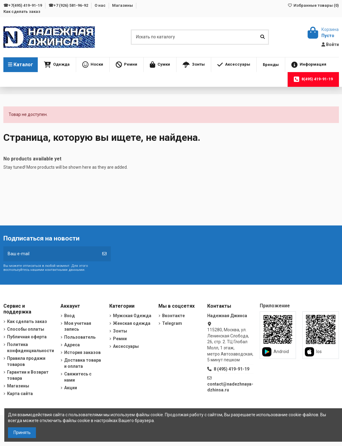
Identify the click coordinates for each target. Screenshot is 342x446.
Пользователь (79, 337)
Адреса (72, 344)
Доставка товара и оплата (82, 363)
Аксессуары (126, 346)
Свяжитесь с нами (77, 377)
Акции (70, 387)
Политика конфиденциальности (30, 347)
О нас (101, 5)
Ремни (120, 338)
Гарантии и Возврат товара (28, 375)
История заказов (82, 352)
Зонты (120, 331)
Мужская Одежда (132, 315)
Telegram (172, 323)
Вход (69, 315)
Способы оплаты (25, 329)
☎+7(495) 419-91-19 (23, 5)
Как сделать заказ (21, 11)
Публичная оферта (27, 336)
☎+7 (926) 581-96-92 (69, 5)
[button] (57, 64)
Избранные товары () (313, 5)
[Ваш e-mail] (50, 253)
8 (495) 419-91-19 (231, 369)
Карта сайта (20, 393)
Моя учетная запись (77, 326)
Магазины (123, 5)
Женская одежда (131, 323)
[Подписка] (104, 253)
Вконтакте (173, 315)
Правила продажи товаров (26, 361)
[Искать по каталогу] (262, 36)
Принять (22, 432)
